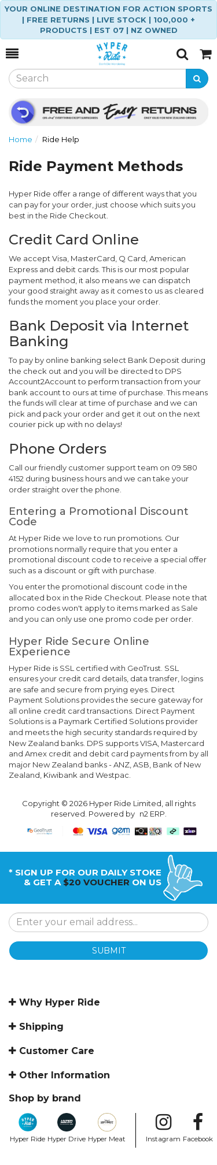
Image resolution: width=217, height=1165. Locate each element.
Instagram (163, 1128)
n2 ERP (152, 813)
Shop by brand (45, 1098)
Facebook (198, 1128)
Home (20, 139)
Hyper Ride (27, 1128)
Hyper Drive (66, 1128)
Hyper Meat (107, 1128)
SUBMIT (109, 950)
